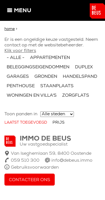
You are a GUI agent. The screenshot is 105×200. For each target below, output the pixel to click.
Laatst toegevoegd (25, 123)
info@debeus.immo (71, 160)
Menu (22, 11)
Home (9, 29)
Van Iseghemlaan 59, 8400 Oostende (51, 153)
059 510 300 (25, 160)
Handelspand (80, 76)
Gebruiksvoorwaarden (35, 167)
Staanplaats (57, 86)
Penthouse (21, 86)
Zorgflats (75, 95)
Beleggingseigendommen (38, 67)
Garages (18, 76)
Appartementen (50, 58)
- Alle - (15, 58)
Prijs (58, 123)
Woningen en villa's (32, 95)
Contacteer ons (29, 180)
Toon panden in (21, 114)
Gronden (45, 76)
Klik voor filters (20, 51)
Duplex (84, 67)
